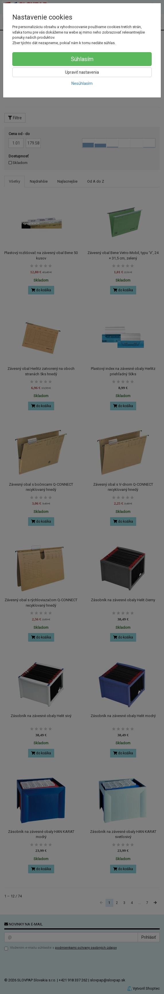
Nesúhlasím (82, 83)
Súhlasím (82, 59)
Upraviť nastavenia (82, 72)
